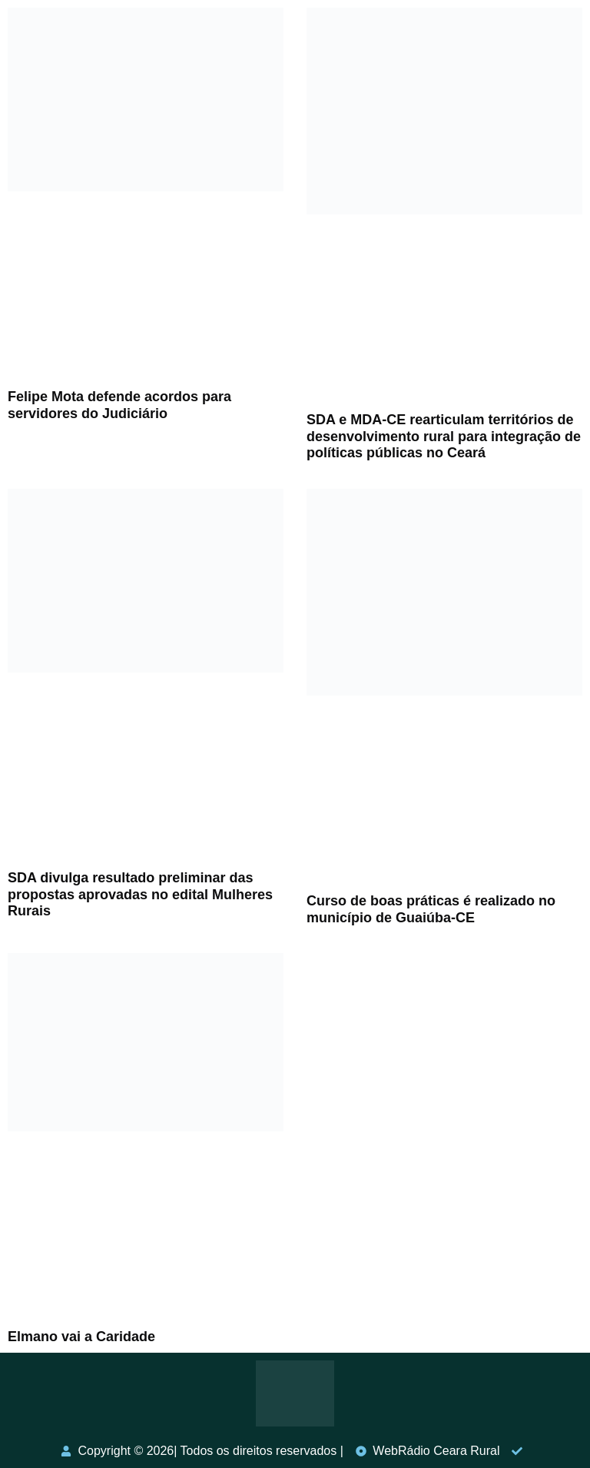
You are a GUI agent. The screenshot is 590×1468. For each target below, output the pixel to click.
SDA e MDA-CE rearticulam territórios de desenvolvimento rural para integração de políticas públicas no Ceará (444, 436)
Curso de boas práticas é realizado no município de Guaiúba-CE (431, 909)
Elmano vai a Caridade (81, 1336)
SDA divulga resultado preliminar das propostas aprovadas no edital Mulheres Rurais (140, 894)
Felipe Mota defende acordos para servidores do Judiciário (119, 405)
